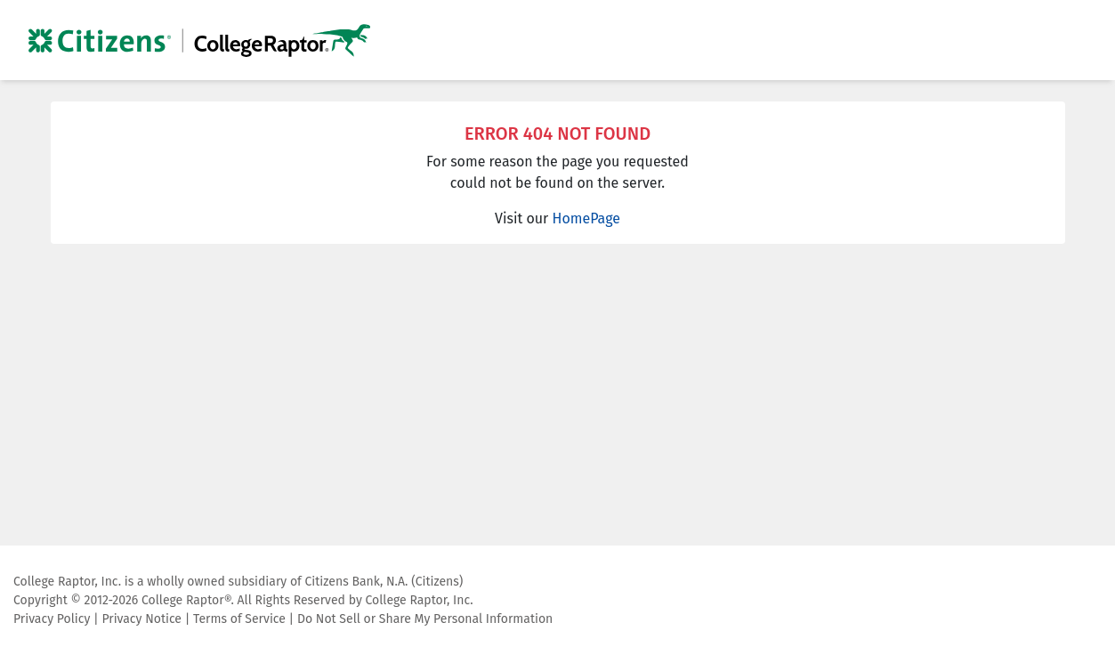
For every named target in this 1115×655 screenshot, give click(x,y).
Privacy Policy (51, 619)
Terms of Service (239, 619)
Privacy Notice (141, 619)
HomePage (586, 218)
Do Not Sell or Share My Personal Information (425, 619)
